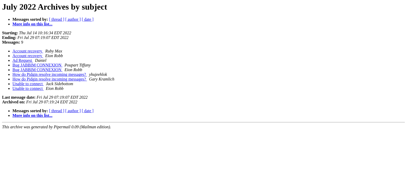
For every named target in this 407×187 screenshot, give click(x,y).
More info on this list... (32, 24)
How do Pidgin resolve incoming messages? (49, 74)
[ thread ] (56, 19)
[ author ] (73, 19)
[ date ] (87, 19)
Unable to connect (28, 84)
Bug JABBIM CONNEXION (37, 65)
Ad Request (22, 60)
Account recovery (27, 51)
